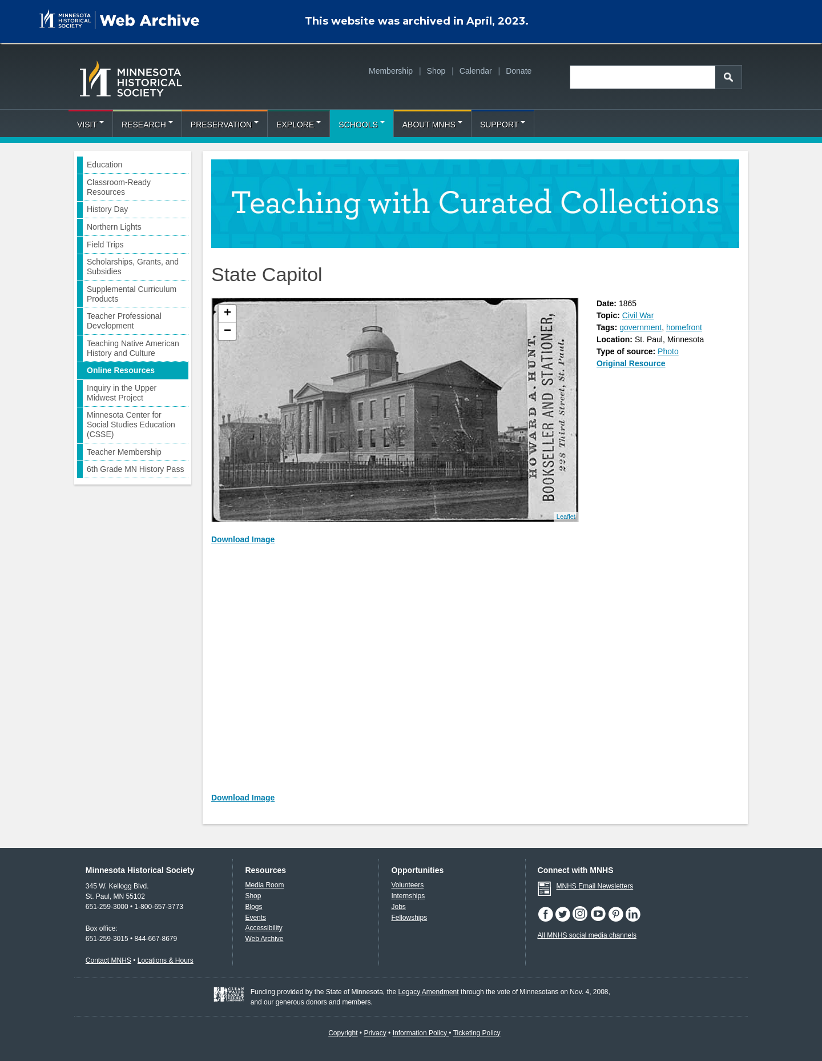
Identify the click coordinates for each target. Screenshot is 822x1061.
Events (255, 918)
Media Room (264, 885)
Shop (436, 70)
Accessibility (263, 928)
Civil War (638, 315)
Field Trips (105, 244)
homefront (684, 327)
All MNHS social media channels (587, 935)
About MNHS (432, 124)
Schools (361, 124)
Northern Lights (114, 226)
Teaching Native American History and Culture (133, 348)
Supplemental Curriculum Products (131, 294)
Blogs (253, 907)
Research (147, 124)
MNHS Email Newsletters (595, 886)
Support (502, 124)
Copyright (342, 1033)
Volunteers (407, 885)
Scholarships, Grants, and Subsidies (133, 266)
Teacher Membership (124, 452)
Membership (391, 70)
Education (104, 164)
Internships (408, 896)
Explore (298, 124)
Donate (518, 70)
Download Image (243, 539)
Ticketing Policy (477, 1033)
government (640, 327)
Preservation (225, 124)
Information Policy (421, 1033)
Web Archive (264, 939)
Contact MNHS (108, 960)
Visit (90, 124)
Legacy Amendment (428, 992)
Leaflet (566, 516)
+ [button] (227, 313)
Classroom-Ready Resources (119, 187)
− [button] (227, 331)
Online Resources (121, 370)
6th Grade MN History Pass (135, 469)
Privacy (375, 1033)
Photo (668, 351)
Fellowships (409, 918)
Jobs (398, 907)
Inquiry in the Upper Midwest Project (121, 392)
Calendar (476, 70)
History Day (107, 209)
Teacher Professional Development (124, 320)
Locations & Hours (166, 960)
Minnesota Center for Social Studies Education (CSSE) (131, 424)
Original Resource (631, 363)
